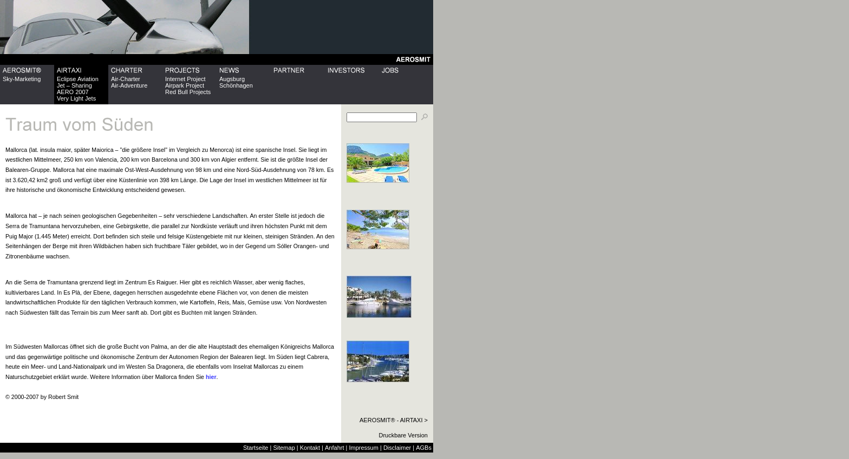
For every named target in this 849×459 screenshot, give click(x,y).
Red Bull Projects (188, 92)
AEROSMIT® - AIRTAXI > (394, 420)
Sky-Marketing (22, 79)
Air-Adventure (129, 85)
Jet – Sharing (74, 85)
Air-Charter (125, 79)
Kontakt (310, 447)
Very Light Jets (76, 98)
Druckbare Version (403, 435)
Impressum (363, 447)
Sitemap (284, 447)
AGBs (424, 447)
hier (211, 377)
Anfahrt (334, 447)
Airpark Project (184, 85)
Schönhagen (236, 85)
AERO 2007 (73, 92)
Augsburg (232, 79)
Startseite (255, 447)
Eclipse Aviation (78, 79)
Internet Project (185, 79)
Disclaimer (397, 447)
